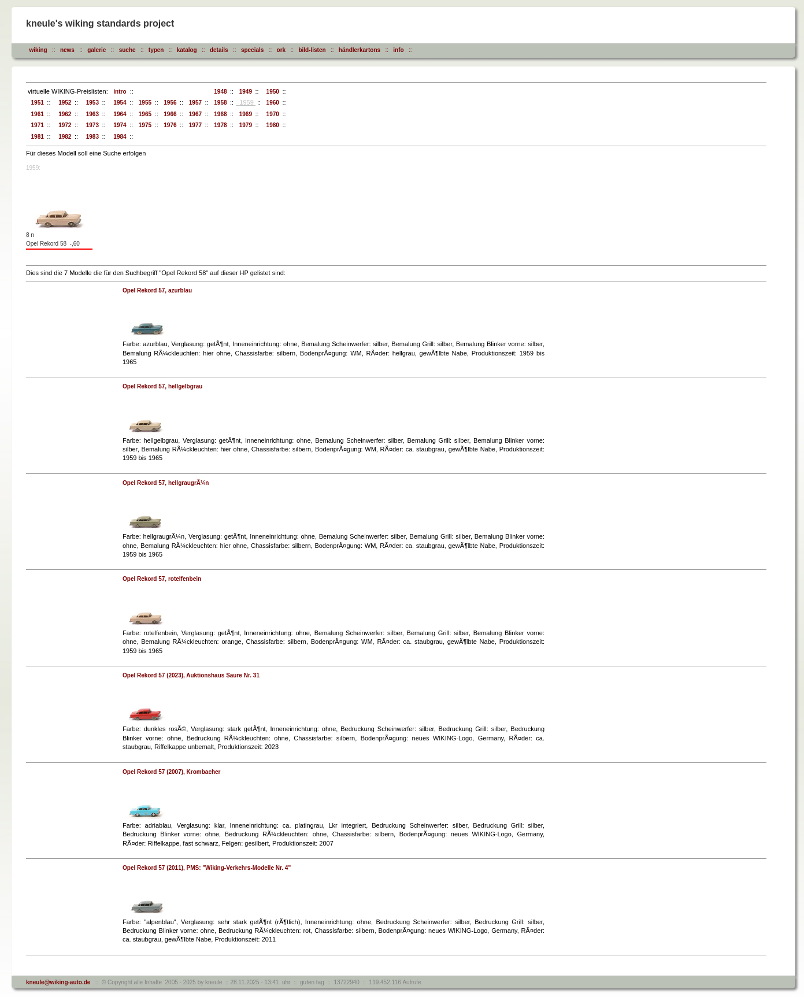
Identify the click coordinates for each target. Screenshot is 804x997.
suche (127, 50)
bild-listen (311, 50)
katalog (187, 50)
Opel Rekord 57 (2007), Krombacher (172, 772)
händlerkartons (359, 50)
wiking (38, 50)
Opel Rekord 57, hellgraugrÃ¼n (166, 483)
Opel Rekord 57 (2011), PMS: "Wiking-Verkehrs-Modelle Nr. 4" (207, 868)
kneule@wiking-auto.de (58, 982)
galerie (96, 50)
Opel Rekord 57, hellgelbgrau (162, 386)
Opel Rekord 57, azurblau (157, 290)
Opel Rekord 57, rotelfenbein (162, 579)
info (398, 50)
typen (156, 50)
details (219, 50)
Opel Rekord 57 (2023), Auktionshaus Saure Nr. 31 (191, 675)
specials (252, 50)
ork (281, 50)
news (67, 50)
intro (118, 91)
